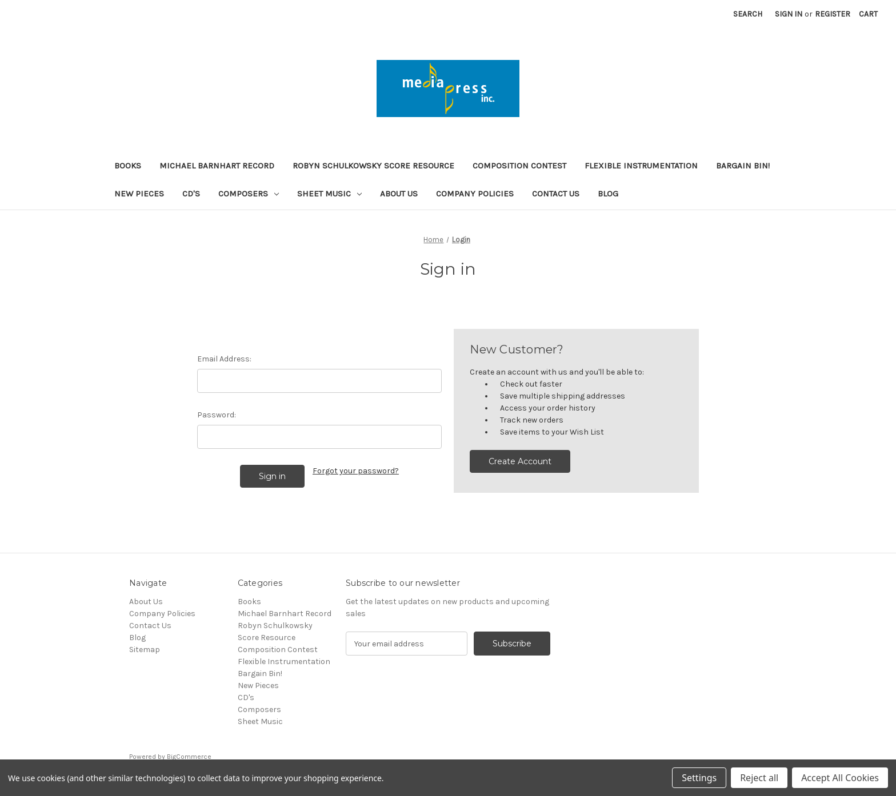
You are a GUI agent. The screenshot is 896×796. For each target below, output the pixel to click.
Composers (248, 193)
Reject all (759, 777)
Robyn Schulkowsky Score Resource (373, 165)
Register (832, 14)
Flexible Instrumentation (641, 165)
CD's (191, 193)
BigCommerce (189, 757)
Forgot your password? (356, 471)
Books (127, 165)
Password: (216, 415)
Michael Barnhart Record (216, 165)
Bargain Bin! (743, 165)
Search (747, 14)
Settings (699, 777)
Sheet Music (329, 193)
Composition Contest (519, 165)
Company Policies (475, 193)
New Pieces (139, 193)
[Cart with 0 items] (868, 14)
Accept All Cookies (840, 777)
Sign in (788, 14)
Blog (608, 193)
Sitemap (144, 649)
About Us (399, 193)
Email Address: (224, 359)
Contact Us (555, 193)
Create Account (520, 461)
